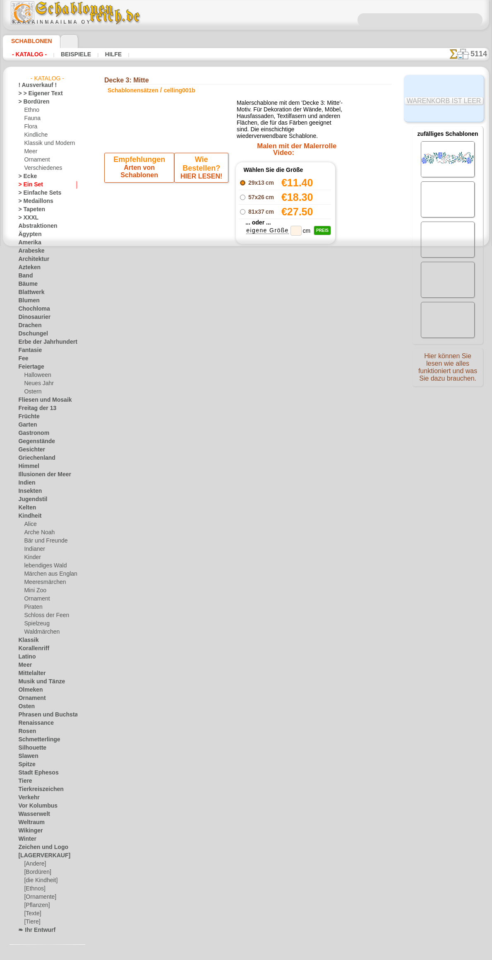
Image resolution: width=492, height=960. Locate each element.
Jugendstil (29, 499)
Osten (25, 706)
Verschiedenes (40, 168)
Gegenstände (33, 441)
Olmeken (28, 690)
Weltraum (29, 822)
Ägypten (27, 234)
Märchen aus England (49, 574)
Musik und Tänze (37, 681)
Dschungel (30, 334)
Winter (26, 839)
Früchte (27, 416)
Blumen (26, 300)
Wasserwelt (31, 814)
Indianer (33, 549)
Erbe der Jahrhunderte (43, 342)
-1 (220, 408)
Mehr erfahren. (313, 953)
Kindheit (27, 516)
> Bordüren (30, 102)
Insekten (28, 491)
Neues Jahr (36, 383)
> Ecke (25, 176)
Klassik (26, 640)
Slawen (26, 756)
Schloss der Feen (43, 615)
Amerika (27, 242)
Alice (29, 524)
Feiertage (28, 367)
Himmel (26, 466)
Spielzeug (34, 623)
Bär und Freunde (43, 541)
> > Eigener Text (35, 93)
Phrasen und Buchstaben (46, 715)
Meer (30, 151)
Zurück (246, 408)
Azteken (27, 267)
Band (24, 276)
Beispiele (67, 54)
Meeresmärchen (42, 582)
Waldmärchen (40, 632)
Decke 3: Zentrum (285, 322)
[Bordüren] (37, 872)
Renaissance (32, 723)
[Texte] (32, 913)
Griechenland (33, 458)
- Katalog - (27, 54)
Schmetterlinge (35, 739)
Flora (30, 126)
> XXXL (26, 218)
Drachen (28, 325)
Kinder (31, 557)
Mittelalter (30, 673)
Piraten (32, 607)
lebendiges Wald (42, 565)
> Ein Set (27, 184)
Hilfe (100, 54)
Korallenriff (31, 648)
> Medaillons (32, 201)
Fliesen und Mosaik (40, 400)
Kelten (25, 507)
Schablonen (28, 41)
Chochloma (31, 309)
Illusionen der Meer (40, 474)
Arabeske (28, 251)
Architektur (31, 259)
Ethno (31, 110)
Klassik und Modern (47, 143)
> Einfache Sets (35, 193)
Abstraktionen (34, 226)
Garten (26, 425)
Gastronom (31, 433)
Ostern (32, 392)
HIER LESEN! (200, 182)
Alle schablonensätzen (245, 426)
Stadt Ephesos (34, 773)
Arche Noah (37, 532)
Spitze (25, 764)
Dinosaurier (31, 317)
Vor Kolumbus (34, 806)
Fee (22, 358)
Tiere (23, 781)
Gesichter (29, 449)
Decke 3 (246, 391)
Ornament (35, 160)
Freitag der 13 (33, 408)
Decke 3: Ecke (285, 331)
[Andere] (34, 864)
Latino (25, 657)
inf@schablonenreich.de (246, 555)
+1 (271, 408)
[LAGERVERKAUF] (39, 855)
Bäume (26, 284)
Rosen (25, 731)
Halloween (36, 375)
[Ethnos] (34, 888)
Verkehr (27, 797)
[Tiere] (31, 922)
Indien (25, 483)
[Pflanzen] (36, 905)
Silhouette (29, 748)
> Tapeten (28, 209)
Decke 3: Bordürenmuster (285, 340)
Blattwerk (29, 292)
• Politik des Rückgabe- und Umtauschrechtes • (246, 597)
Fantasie (28, 350)
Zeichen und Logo (38, 847)
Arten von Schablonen (140, 182)
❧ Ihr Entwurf (34, 930)
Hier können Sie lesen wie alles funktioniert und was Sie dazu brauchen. (448, 369)
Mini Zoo (34, 590)
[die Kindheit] (39, 880)
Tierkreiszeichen (36, 789)
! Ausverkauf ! (34, 85)
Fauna (31, 118)
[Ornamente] (39, 897)
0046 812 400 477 (264, 505)
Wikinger (28, 831)
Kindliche (34, 135)
